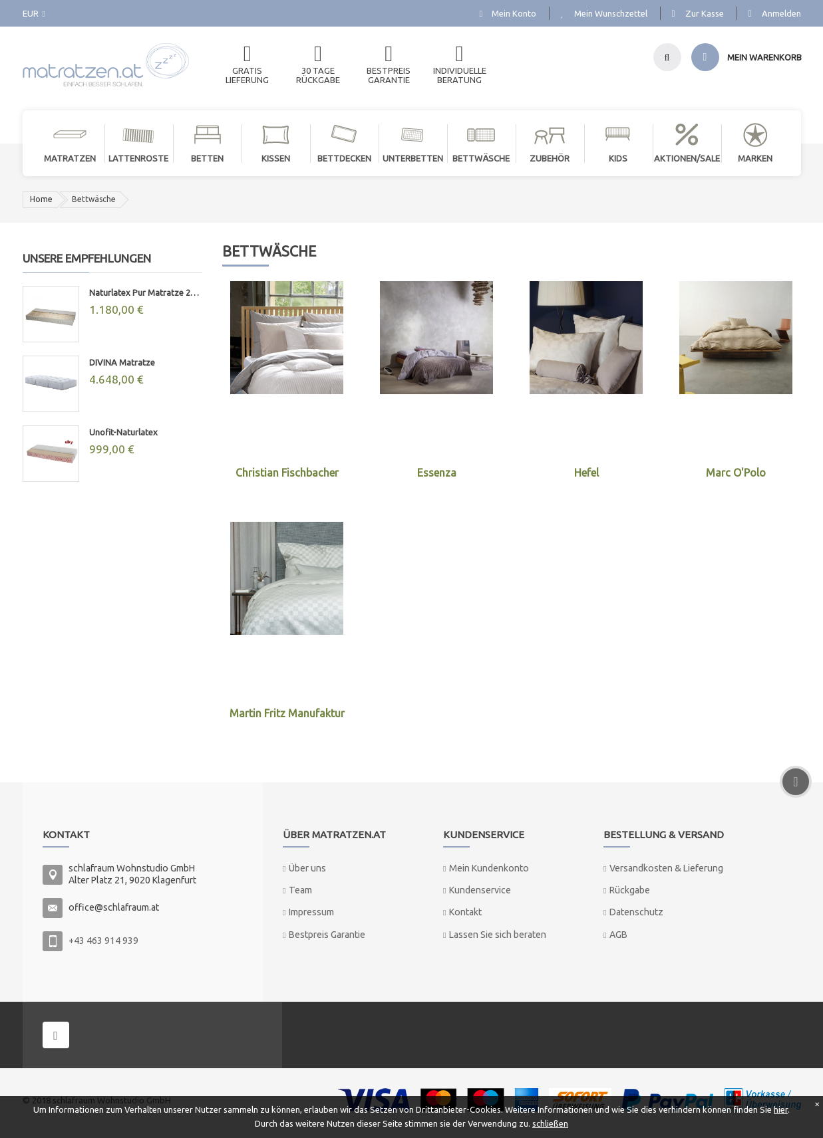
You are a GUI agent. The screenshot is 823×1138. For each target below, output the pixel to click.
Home (41, 199)
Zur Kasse (704, 13)
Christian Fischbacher (287, 473)
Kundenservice (480, 890)
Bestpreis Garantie (327, 934)
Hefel (586, 473)
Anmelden (781, 13)
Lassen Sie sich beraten (497, 934)
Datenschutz (636, 912)
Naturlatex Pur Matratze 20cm (145, 292)
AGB (618, 934)
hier (781, 1109)
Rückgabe (629, 890)
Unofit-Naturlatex (123, 432)
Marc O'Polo (736, 473)
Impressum (311, 912)
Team (300, 890)
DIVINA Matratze (122, 362)
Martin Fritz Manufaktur (287, 713)
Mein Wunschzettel (610, 13)
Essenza (436, 473)
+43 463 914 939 (103, 940)
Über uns (307, 868)
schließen (550, 1123)
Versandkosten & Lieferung (666, 868)
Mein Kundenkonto (489, 868)
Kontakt (465, 912)
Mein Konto (514, 13)
